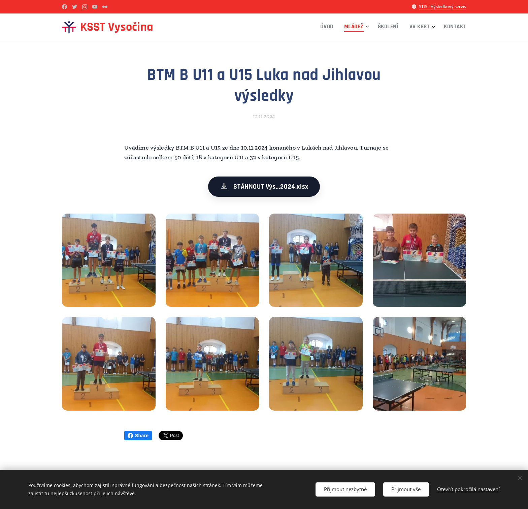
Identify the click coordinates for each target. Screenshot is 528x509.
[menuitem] (415, 27)
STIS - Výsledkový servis (442, 6)
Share (138, 435)
